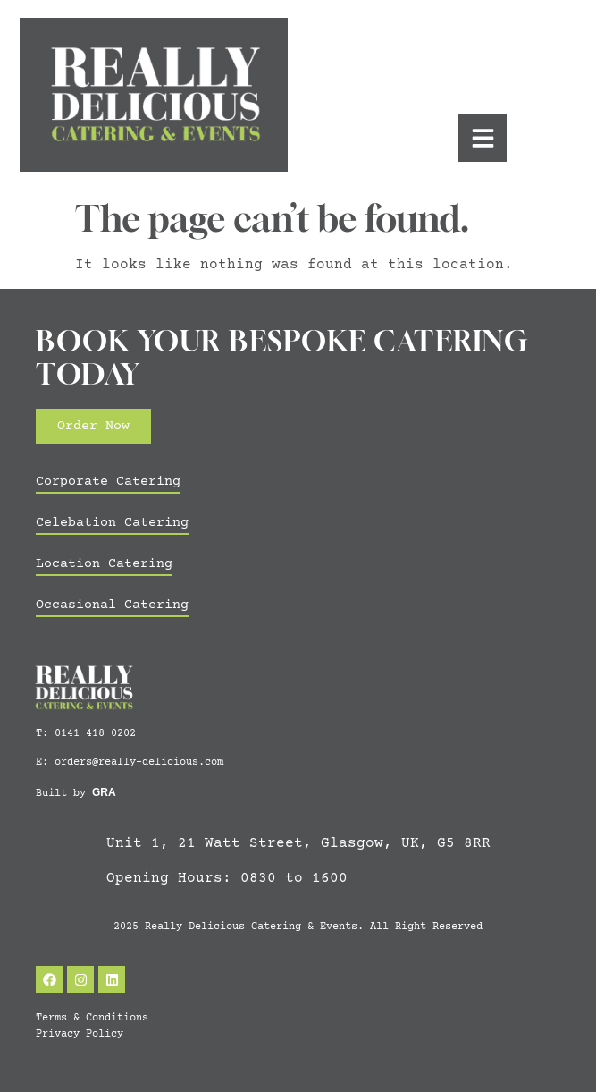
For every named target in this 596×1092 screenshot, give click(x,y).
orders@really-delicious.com (139, 762)
